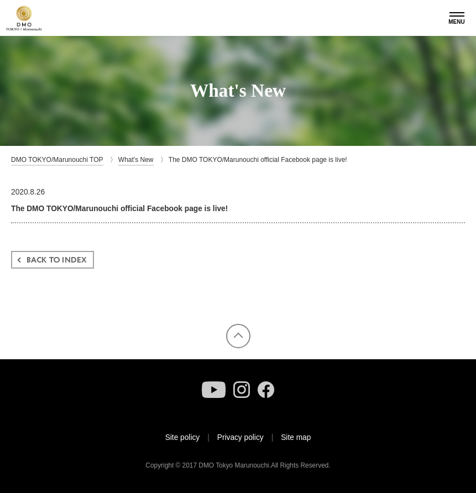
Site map (296, 437)
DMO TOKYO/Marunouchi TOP (57, 160)
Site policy (182, 437)
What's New (136, 160)
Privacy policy (240, 437)
